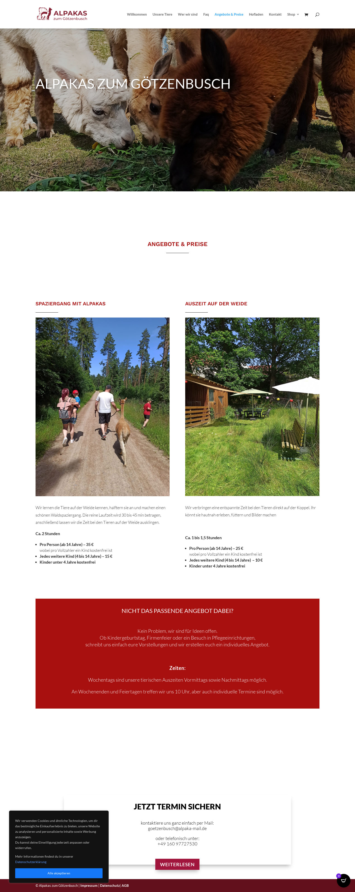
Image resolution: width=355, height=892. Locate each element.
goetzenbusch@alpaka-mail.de (177, 828)
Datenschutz (110, 885)
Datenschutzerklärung (30, 862)
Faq (206, 14)
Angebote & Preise (229, 14)
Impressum (89, 885)
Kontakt (275, 14)
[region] (59, 847)
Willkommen (137, 14)
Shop (291, 14)
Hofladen (256, 14)
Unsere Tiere (162, 14)
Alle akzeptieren (59, 873)
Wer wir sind (188, 14)
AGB (125, 885)
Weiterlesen (177, 864)
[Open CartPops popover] (343, 880)
